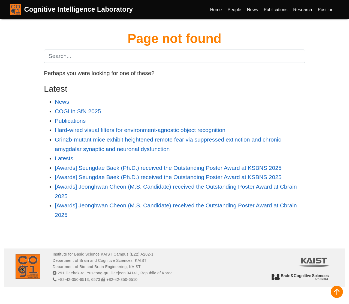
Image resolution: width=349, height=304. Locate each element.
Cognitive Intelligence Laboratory (78, 9)
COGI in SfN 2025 (78, 111)
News (62, 102)
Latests (64, 158)
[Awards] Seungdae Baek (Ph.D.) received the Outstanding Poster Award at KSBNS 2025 (168, 168)
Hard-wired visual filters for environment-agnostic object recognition (140, 130)
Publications (70, 121)
